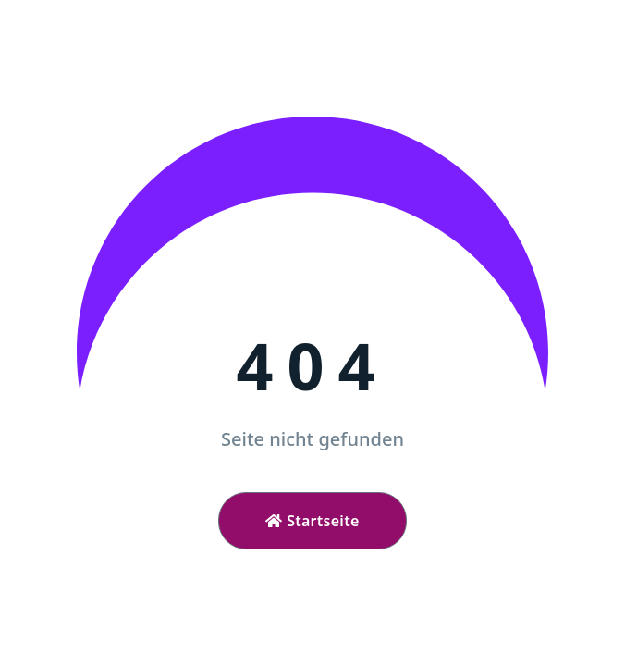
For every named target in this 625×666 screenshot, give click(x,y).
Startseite (312, 521)
